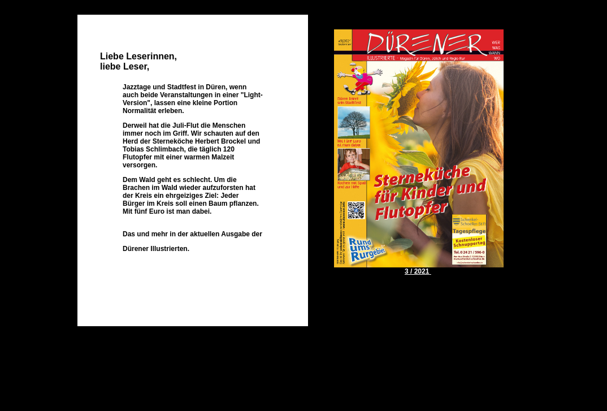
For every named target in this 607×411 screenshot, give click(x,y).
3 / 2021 (417, 271)
